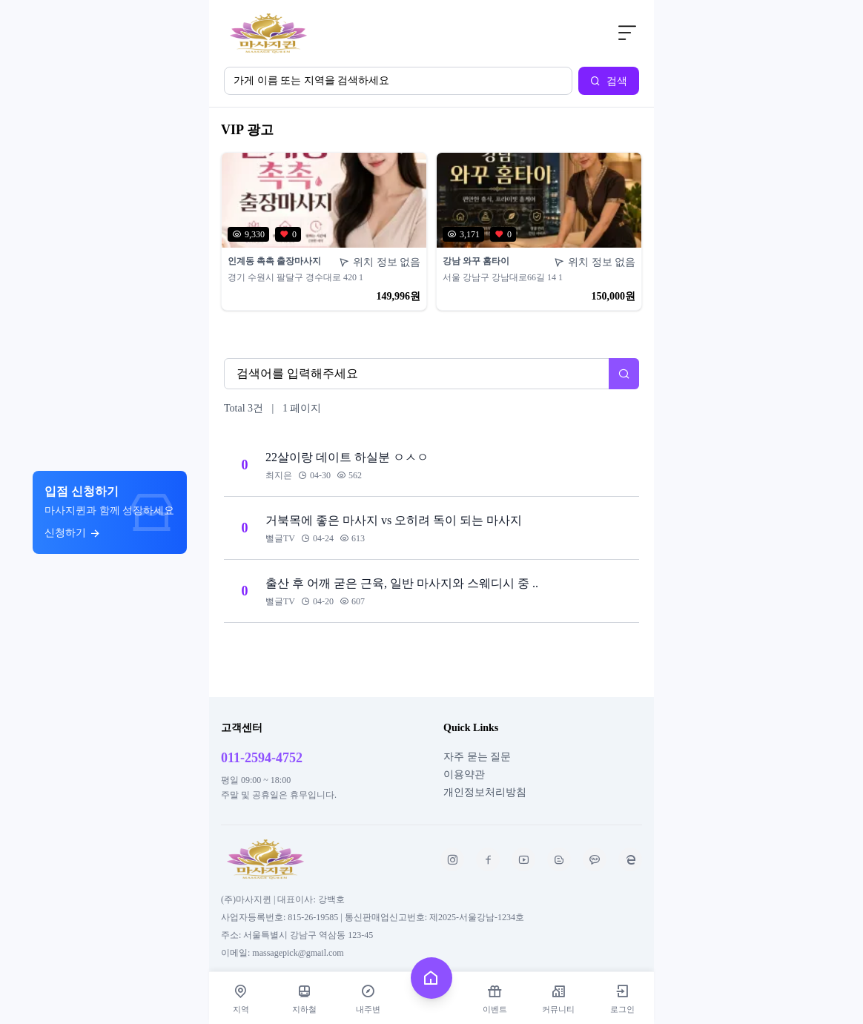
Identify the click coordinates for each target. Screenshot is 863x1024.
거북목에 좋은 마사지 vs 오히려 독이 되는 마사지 (393, 520)
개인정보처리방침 (484, 792)
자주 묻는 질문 (477, 756)
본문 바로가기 (209, 0)
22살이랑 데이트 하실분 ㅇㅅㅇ (347, 457)
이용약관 (464, 774)
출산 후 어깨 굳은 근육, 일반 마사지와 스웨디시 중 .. (401, 583)
